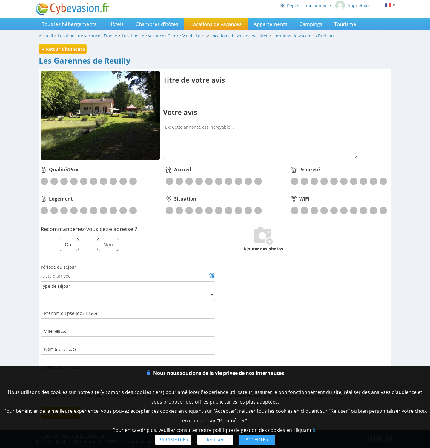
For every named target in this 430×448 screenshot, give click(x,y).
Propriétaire (352, 5)
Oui (69, 244)
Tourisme (345, 24)
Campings (310, 24)
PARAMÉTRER (173, 439)
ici (315, 430)
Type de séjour (55, 286)
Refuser (215, 439)
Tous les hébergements (69, 24)
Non (108, 244)
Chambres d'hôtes (157, 24)
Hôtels (116, 24)
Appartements (270, 24)
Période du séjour (58, 267)
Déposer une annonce (305, 5)
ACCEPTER (256, 439)
